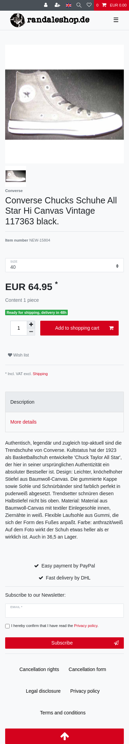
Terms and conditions (62, 712)
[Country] (69, 5)
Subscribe (85, 643)
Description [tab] (22, 402)
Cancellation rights (39, 669)
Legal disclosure (43, 691)
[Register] (58, 5)
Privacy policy (85, 691)
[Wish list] (89, 5)
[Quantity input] (18, 328)
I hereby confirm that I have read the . (55, 626)
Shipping (40, 374)
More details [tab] (23, 422)
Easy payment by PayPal (68, 565)
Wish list (18, 355)
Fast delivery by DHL (68, 578)
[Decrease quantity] (31, 332)
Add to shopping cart (84, 328)
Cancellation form (87, 669)
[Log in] (46, 5)
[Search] (79, 5)
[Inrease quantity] (31, 324)
